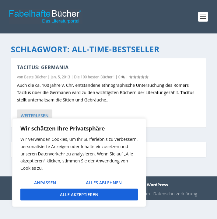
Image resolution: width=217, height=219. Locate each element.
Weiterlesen (35, 115)
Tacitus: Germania (43, 67)
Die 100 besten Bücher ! (94, 76)
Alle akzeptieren (79, 194)
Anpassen (45, 183)
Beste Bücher (35, 76)
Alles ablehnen (104, 183)
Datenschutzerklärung (175, 193)
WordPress (157, 184)
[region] (79, 162)
